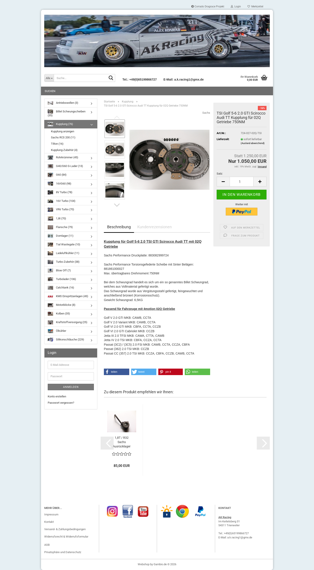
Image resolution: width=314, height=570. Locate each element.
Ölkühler (57, 331)
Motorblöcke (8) (61, 305)
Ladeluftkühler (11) (63, 253)
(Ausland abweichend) (253, 143)
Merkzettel (255, 6)
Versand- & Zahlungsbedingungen (65, 529)
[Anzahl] (241, 181)
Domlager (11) (61, 236)
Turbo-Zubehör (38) (64, 262)
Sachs (206, 112)
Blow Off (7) (59, 271)
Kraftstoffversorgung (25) (67, 322)
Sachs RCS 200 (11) (63, 137)
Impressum (51, 514)
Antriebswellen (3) (63, 103)
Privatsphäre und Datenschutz (62, 552)
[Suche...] (49, 78)
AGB (47, 544)
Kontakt (49, 521)
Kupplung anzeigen (62, 131)
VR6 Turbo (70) (61, 210)
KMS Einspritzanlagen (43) (68, 297)
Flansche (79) (60, 227)
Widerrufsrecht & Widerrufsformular (66, 536)
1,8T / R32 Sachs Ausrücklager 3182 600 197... (121, 442)
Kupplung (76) (60, 124)
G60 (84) (57, 175)
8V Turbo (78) (60, 192)
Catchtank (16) (61, 288)
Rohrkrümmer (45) (63, 157)
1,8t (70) (57, 218)
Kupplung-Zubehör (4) (64, 150)
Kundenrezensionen (154, 227)
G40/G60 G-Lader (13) (65, 166)
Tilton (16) (57, 143)
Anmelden (71, 387)
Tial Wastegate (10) (64, 245)
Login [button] (236, 6)
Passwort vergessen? (61, 402)
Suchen (50, 91)
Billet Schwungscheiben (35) (66, 113)
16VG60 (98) (59, 184)
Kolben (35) (59, 314)
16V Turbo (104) (61, 201)
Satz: (220, 173)
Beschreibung (119, 227)
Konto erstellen (57, 396)
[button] (116, 205)
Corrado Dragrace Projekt (207, 6)
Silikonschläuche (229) (66, 340)
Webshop (143, 564)
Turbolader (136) (62, 279)
